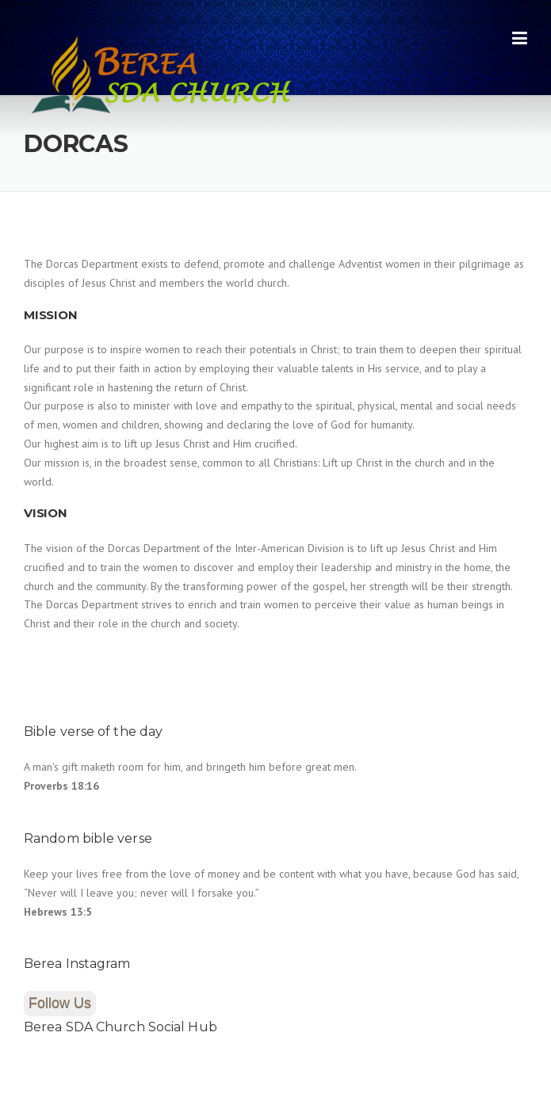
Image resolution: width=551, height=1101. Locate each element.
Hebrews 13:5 (58, 912)
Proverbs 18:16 (61, 786)
